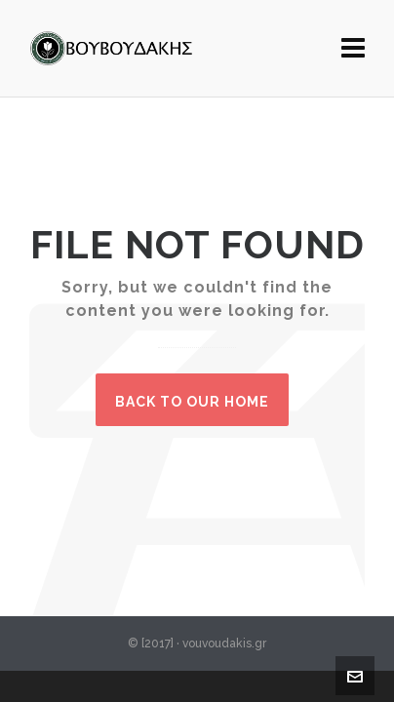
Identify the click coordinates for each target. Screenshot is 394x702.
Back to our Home (192, 402)
